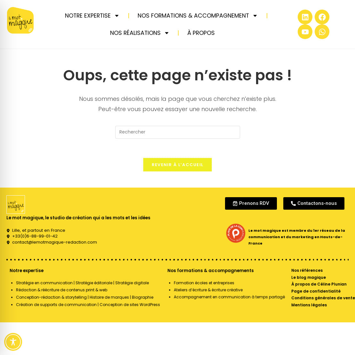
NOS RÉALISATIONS (140, 33)
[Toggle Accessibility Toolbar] (13, 342)
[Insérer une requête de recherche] (177, 132)
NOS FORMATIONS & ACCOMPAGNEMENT (198, 16)
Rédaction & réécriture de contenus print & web (61, 290)
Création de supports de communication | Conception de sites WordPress (88, 304)
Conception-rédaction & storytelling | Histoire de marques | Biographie (84, 297)
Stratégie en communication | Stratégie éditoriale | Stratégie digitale (82, 283)
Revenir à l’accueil (178, 165)
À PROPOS (201, 33)
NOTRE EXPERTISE (92, 16)
